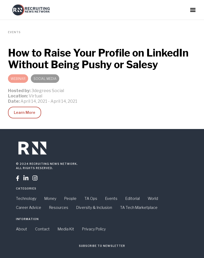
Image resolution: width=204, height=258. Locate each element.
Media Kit (66, 229)
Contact (42, 229)
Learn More (24, 112)
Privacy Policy (94, 229)
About (21, 229)
